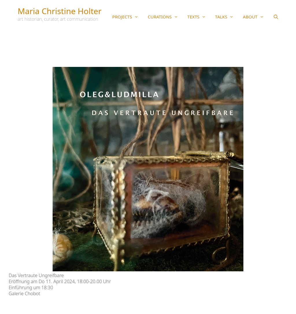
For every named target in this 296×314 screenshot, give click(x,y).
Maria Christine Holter (59, 10)
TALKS (226, 17)
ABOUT (255, 17)
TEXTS (198, 17)
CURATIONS (165, 17)
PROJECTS (127, 17)
